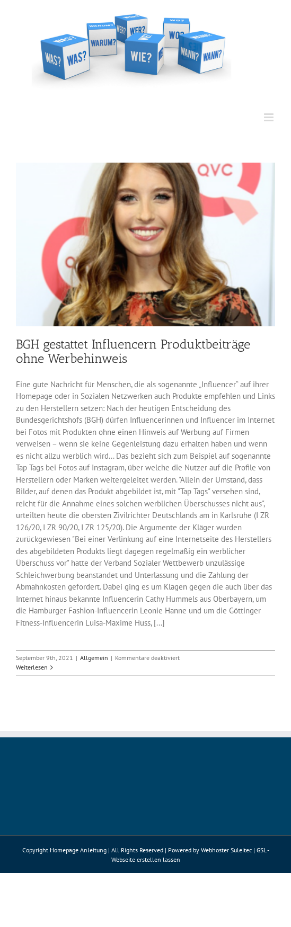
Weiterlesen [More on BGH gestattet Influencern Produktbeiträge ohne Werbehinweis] (32, 667)
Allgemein (94, 658)
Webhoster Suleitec (226, 850)
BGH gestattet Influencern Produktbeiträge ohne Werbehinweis (133, 351)
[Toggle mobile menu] (269, 117)
